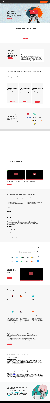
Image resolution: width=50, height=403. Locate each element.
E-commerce (10, 299)
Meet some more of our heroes (12, 181)
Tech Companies (35, 315)
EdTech (33, 299)
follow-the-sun (14, 374)
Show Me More (13, 101)
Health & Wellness (11, 315)
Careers (8, 395)
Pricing (25, 1)
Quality (14, 273)
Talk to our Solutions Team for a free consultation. (14, 392)
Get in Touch (9, 18)
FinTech (21, 299)
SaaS (21, 315)
